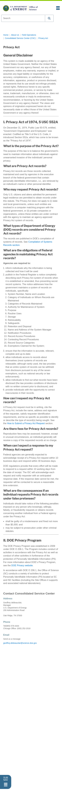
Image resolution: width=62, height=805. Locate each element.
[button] (49, 18)
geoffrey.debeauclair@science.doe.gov (20, 643)
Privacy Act (43, 38)
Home (6, 35)
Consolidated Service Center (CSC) (20, 38)
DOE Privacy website (22, 565)
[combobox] (23, 18)
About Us (15, 35)
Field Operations (29, 35)
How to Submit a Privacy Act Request (26, 423)
